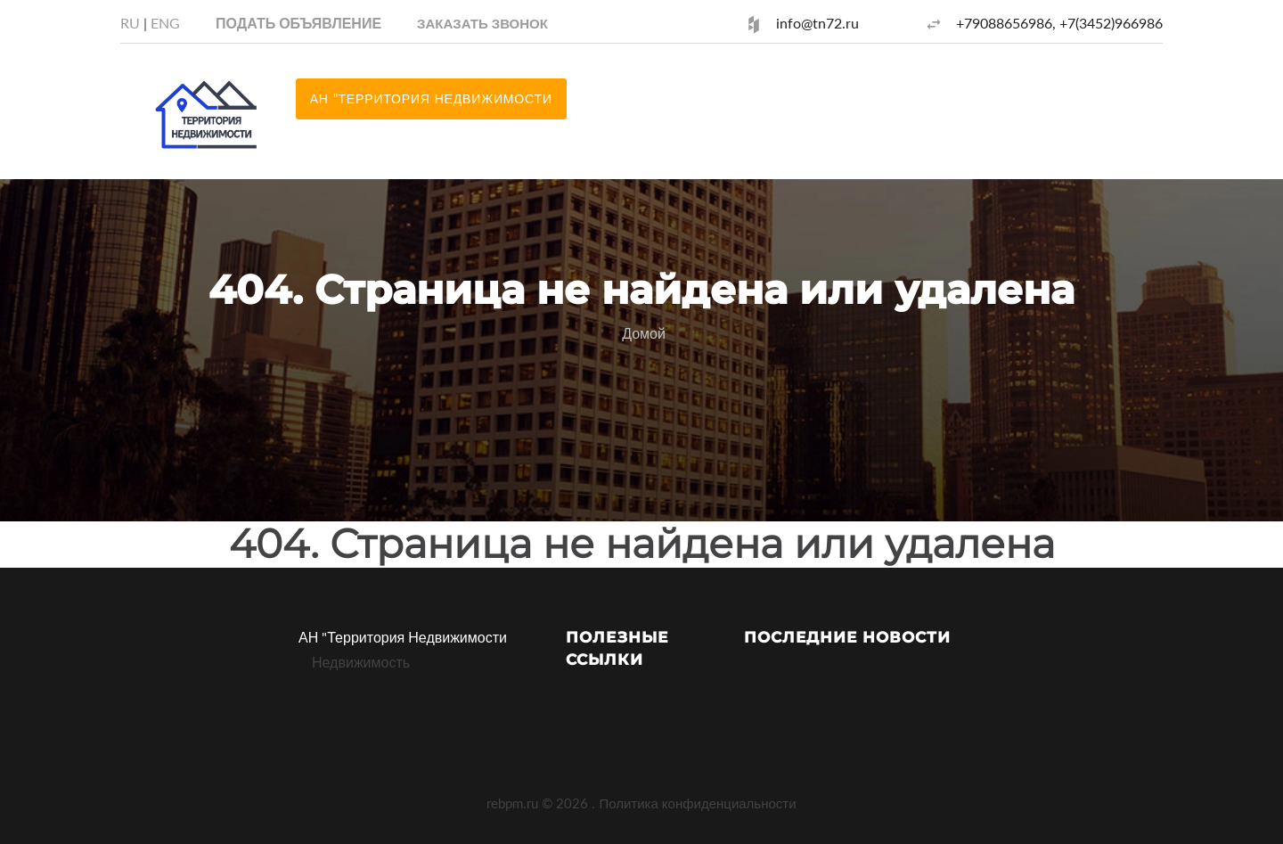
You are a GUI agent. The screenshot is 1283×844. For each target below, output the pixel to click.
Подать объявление (298, 22)
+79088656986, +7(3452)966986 (1059, 22)
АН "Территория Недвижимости (402, 636)
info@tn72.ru (817, 22)
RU (130, 22)
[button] (482, 22)
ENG (165, 22)
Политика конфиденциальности (697, 803)
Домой (644, 332)
